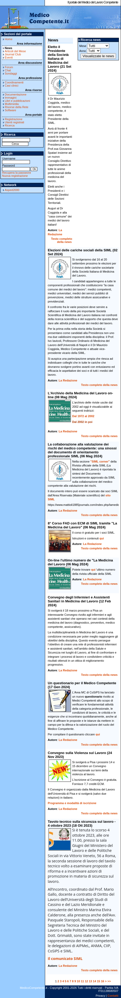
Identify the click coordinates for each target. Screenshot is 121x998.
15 (98, 981)
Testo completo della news (61, 240)
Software (10, 110)
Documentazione (16, 94)
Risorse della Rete (16, 107)
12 (86, 981)
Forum (9, 67)
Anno (90, 50)
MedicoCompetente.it (35, 18)
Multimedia (12, 103)
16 (102, 981)
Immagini (11, 97)
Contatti (112, 995)
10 (78, 981)
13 (90, 981)
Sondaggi (11, 73)
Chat (8, 70)
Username (16, 160)
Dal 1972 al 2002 (83, 416)
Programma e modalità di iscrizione (72, 803)
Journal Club (13, 54)
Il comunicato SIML (65, 958)
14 (94, 981)
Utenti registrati (14, 122)
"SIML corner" (100, 461)
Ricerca (9, 125)
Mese (94, 45)
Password (16, 167)
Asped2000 (12, 190)
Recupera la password (16, 172)
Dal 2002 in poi (82, 421)
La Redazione (68, 380)
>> (109, 981)
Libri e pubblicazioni (17, 100)
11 (82, 981)
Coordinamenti (14, 82)
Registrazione (13, 119)
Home (8, 39)
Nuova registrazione (15, 175)
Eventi (9, 57)
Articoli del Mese (15, 51)
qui (101, 538)
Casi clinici (11, 85)
